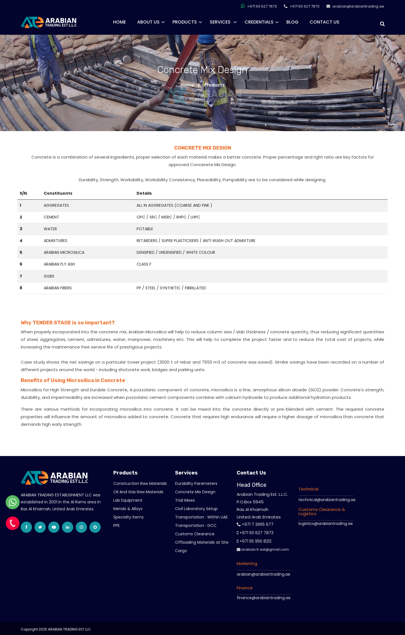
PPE (116, 525)
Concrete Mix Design (195, 492)
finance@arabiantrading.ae (264, 598)
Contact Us (324, 22)
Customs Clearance (195, 534)
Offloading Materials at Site (202, 542)
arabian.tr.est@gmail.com (263, 549)
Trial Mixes (185, 500)
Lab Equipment (127, 500)
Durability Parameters (196, 483)
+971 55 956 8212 (254, 541)
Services (221, 22)
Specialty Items (128, 517)
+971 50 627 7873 (259, 6)
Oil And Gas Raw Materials (138, 492)
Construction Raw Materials (140, 483)
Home (119, 22)
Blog (292, 22)
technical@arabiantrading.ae (327, 499)
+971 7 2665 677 (255, 524)
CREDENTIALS (259, 22)
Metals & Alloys (127, 509)
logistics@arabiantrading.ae (325, 523)
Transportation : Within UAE (201, 517)
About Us (148, 22)
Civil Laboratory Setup (196, 509)
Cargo (181, 551)
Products (184, 22)
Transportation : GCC (196, 525)
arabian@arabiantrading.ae (263, 574)
